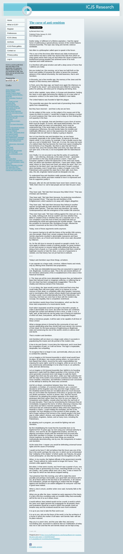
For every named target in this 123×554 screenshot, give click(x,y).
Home (9, 20)
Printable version (35, 546)
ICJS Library (12, 38)
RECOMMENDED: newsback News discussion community (15, 138)
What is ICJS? (12, 25)
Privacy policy (12, 55)
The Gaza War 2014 (12, 167)
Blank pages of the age (13, 108)
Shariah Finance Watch (13, 93)
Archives (10, 42)
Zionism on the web (12, 136)
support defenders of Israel (14, 165)
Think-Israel (9, 147)
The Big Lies (10, 149)
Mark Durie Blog (11, 159)
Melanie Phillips (10, 91)
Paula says (9, 119)
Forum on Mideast (11, 131)
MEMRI (8, 157)
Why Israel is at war (12, 101)
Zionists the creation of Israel (15, 116)
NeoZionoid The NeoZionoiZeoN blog (12, 105)
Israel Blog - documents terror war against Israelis (15, 133)
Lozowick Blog (10, 103)
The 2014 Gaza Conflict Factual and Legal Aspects (14, 169)
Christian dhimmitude (12, 129)
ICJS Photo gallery (14, 46)
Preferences (12, 33)
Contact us (11, 51)
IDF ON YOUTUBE (12, 152)
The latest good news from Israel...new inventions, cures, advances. (15, 162)
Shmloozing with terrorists (14, 150)
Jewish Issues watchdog (13, 111)
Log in (11, 59)
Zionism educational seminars (15, 127)
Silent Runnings (11, 109)
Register (10, 29)
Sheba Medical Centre (13, 90)
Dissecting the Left (11, 118)
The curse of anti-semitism (47, 22)
